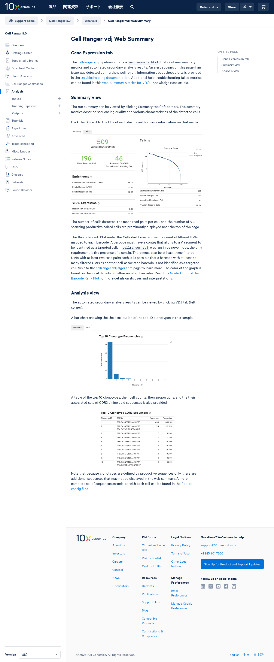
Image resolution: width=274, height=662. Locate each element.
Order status (209, 6)
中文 (246, 654)
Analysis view (230, 71)
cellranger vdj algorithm (114, 267)
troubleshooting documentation (105, 77)
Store (232, 6)
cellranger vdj (88, 62)
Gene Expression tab (235, 59)
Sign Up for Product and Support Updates (232, 564)
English (235, 654)
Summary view (231, 65)
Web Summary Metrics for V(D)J (127, 82)
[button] (59, 98)
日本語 (258, 654)
